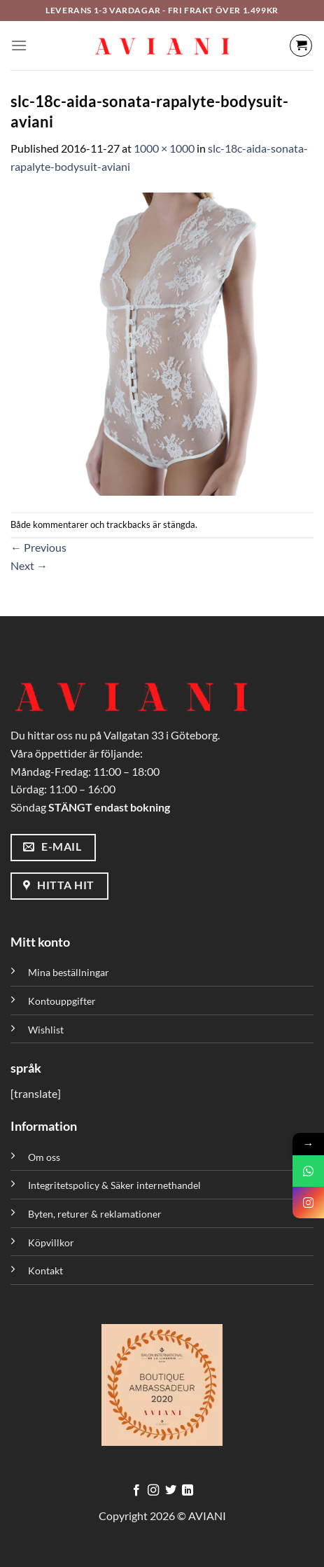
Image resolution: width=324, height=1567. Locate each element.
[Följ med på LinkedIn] (187, 1490)
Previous (38, 547)
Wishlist (46, 1030)
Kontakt (45, 1270)
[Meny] (18, 45)
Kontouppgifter (62, 1001)
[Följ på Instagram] (153, 1490)
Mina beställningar (69, 972)
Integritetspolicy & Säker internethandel (114, 1185)
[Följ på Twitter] (170, 1490)
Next (29, 565)
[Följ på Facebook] (136, 1490)
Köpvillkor (51, 1242)
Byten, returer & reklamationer (95, 1214)
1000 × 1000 (164, 148)
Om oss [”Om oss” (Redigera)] (44, 1157)
